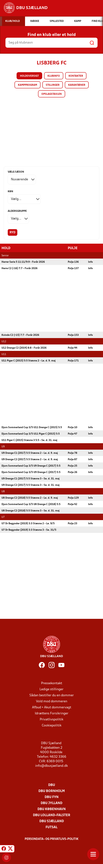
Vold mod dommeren (51, 701)
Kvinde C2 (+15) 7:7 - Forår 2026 (20, 335)
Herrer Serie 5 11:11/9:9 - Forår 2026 (23, 262)
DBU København (51, 809)
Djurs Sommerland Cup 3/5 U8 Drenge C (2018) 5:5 (31, 504)
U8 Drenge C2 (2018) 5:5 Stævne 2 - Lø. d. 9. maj (30, 498)
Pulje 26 (72, 472)
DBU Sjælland (51, 821)
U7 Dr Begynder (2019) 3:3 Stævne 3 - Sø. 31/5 (29, 530)
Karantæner (76, 85)
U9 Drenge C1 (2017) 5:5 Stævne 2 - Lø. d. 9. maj (30, 453)
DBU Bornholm (51, 791)
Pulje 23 (72, 523)
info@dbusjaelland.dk (51, 765)
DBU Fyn (52, 797)
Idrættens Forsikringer (51, 713)
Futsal (51, 827)
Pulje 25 (72, 466)
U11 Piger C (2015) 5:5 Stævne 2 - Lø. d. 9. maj (29, 360)
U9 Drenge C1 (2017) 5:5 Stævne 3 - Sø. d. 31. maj (31, 478)
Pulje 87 (72, 459)
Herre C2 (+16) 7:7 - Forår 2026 (19, 268)
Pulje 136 (73, 262)
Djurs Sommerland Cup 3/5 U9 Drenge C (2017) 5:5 (31, 466)
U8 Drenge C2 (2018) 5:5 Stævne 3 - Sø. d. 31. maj (31, 510)
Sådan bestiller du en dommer (51, 695)
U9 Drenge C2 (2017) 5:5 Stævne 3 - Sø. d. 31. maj (31, 485)
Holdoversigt (29, 76)
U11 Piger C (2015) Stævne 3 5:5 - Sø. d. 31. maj (29, 440)
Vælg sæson (16, 172)
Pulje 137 (73, 268)
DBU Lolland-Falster (51, 815)
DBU (51, 785)
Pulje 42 (72, 504)
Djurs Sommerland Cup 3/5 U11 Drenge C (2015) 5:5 (32, 427)
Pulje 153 (73, 335)
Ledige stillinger (51, 689)
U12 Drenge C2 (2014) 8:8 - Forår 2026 (24, 348)
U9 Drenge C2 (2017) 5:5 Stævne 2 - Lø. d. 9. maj (30, 459)
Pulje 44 (72, 348)
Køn (10, 191)
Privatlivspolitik (51, 719)
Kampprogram (27, 85)
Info (90, 262)
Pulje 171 (73, 360)
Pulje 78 (72, 453)
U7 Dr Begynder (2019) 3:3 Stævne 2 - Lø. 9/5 (28, 523)
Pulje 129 (73, 498)
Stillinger (53, 85)
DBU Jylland (51, 803)
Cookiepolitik (51, 725)
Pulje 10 (72, 427)
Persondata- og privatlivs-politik (52, 839)
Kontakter (76, 76)
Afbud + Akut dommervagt (51, 707)
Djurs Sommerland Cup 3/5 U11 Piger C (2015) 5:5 (31, 433)
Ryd (12, 232)
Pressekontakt (51, 683)
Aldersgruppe (17, 211)
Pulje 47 (72, 433)
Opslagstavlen (51, 94)
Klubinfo (53, 76)
